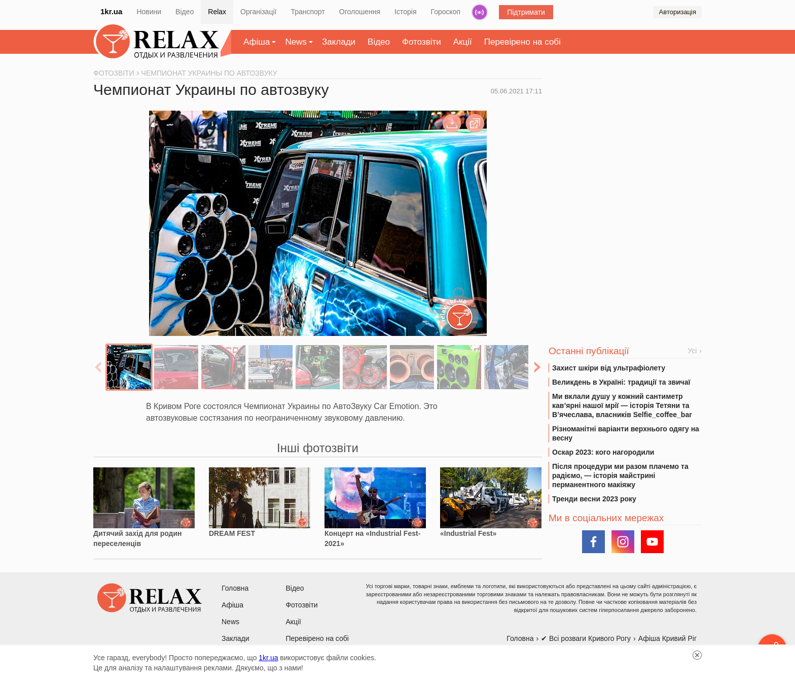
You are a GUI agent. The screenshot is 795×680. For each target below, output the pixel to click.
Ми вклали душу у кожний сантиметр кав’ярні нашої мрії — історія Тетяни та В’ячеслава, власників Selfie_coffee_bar (622, 405)
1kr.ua (111, 11)
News (296, 42)
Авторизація (677, 12)
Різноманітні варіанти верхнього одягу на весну (625, 433)
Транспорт (307, 12)
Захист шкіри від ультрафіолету (608, 368)
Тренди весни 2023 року (594, 499)
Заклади (338, 42)
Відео (184, 12)
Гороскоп (446, 12)
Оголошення (359, 12)
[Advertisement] (625, 147)
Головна (235, 588)
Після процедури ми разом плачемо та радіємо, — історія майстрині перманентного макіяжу (620, 475)
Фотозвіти (421, 42)
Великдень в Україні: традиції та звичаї (621, 382)
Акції (462, 42)
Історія (405, 12)
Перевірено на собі (522, 42)
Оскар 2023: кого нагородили (603, 452)
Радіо (480, 12)
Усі (692, 351)
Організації (258, 12)
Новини (148, 12)
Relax (217, 12)
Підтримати (526, 12)
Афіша (256, 42)
